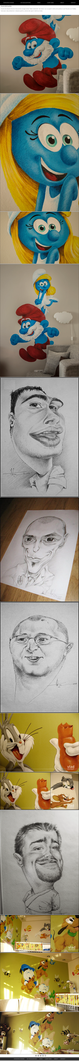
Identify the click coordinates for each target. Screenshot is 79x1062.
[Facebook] (38, 1055)
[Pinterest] (43, 1055)
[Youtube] (45, 1055)
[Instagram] (36, 1055)
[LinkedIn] (40, 1055)
